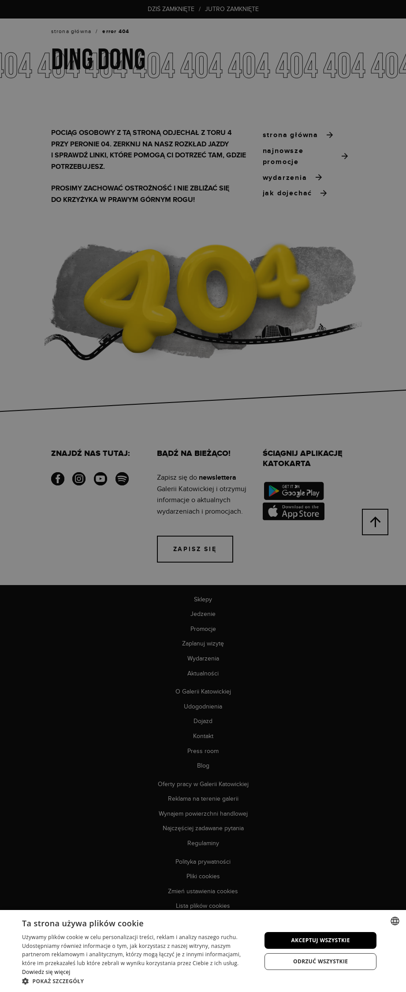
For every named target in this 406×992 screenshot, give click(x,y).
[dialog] (203, 496)
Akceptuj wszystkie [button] (320, 940)
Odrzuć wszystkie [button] (320, 961)
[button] (138, 981)
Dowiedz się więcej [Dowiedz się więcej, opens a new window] (46, 972)
